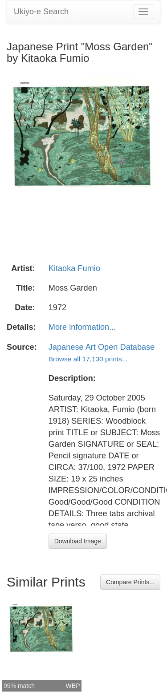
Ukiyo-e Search (41, 11)
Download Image (77, 541)
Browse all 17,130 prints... (88, 359)
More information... (82, 327)
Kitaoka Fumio (74, 268)
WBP (73, 685)
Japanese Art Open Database (102, 347)
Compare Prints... (130, 582)
